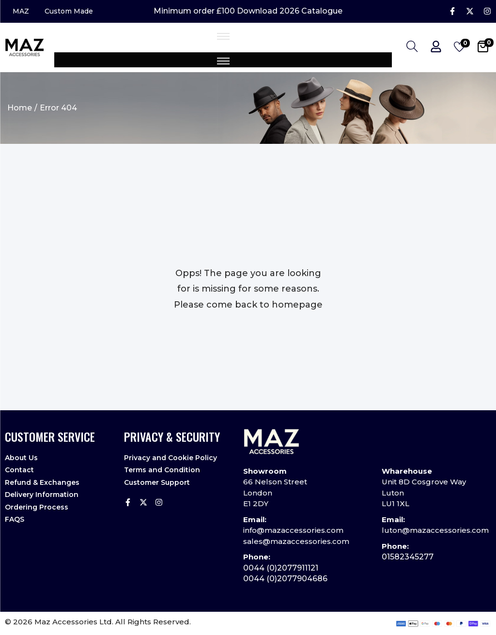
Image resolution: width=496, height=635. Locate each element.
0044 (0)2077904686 (285, 579)
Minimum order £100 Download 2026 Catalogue (248, 11)
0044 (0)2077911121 (280, 568)
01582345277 (408, 557)
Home (19, 107)
